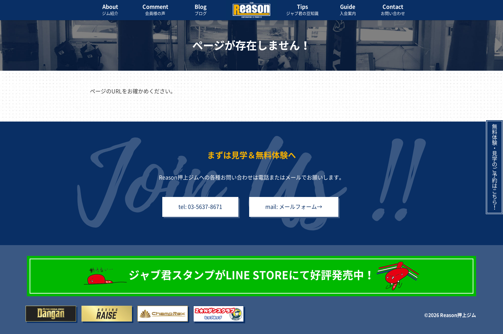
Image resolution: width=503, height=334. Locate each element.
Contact (393, 10)
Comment (155, 10)
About (110, 10)
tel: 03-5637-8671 (200, 206)
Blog (200, 10)
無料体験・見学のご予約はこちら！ (494, 167)
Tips (302, 10)
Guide (348, 10)
